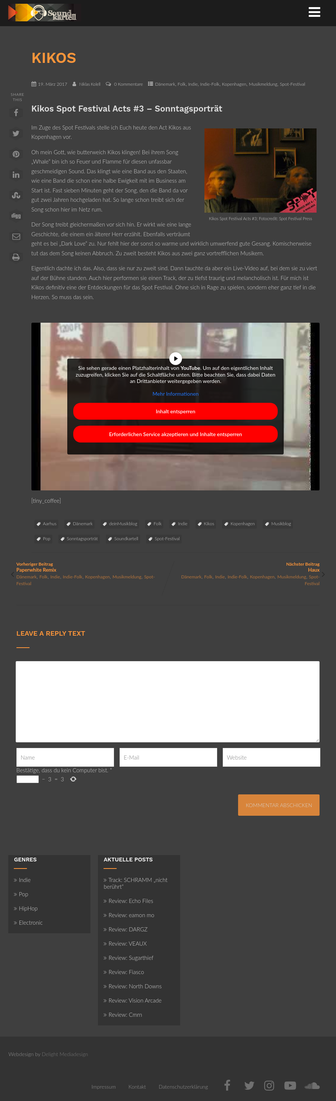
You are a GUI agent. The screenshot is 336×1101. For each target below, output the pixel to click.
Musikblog (281, 523)
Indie (193, 84)
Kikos (209, 523)
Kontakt (137, 1086)
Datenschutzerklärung (183, 1086)
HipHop (25, 908)
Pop (46, 538)
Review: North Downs (132, 986)
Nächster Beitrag (244, 567)
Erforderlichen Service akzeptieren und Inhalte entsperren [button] (175, 434)
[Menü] (314, 11)
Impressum (104, 1086)
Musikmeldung (263, 84)
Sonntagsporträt (82, 538)
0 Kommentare (128, 84)
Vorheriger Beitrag (92, 567)
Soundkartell (126, 538)
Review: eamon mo (129, 915)
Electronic (28, 922)
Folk (182, 84)
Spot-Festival (292, 84)
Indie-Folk (210, 84)
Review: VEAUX (125, 943)
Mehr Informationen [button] (175, 393)
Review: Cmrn (123, 1014)
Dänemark (165, 84)
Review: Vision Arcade (132, 1000)
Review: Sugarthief (128, 957)
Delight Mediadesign (65, 1054)
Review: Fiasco (124, 971)
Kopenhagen (234, 84)
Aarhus (49, 523)
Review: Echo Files (128, 900)
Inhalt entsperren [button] (175, 411)
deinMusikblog (123, 523)
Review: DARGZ (125, 929)
